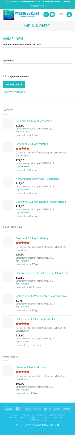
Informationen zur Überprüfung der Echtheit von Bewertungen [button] (41, 154)
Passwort (15, 60)
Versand (24, 131)
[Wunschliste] (61, 14)
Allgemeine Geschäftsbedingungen (44, 414)
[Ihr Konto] (69, 14)
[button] (46, 14)
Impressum (14, 414)
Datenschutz (38, 419)
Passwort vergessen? (15, 91)
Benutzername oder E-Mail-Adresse (29, 44)
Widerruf (60, 417)
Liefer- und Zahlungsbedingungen (30, 417)
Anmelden (14, 84)
